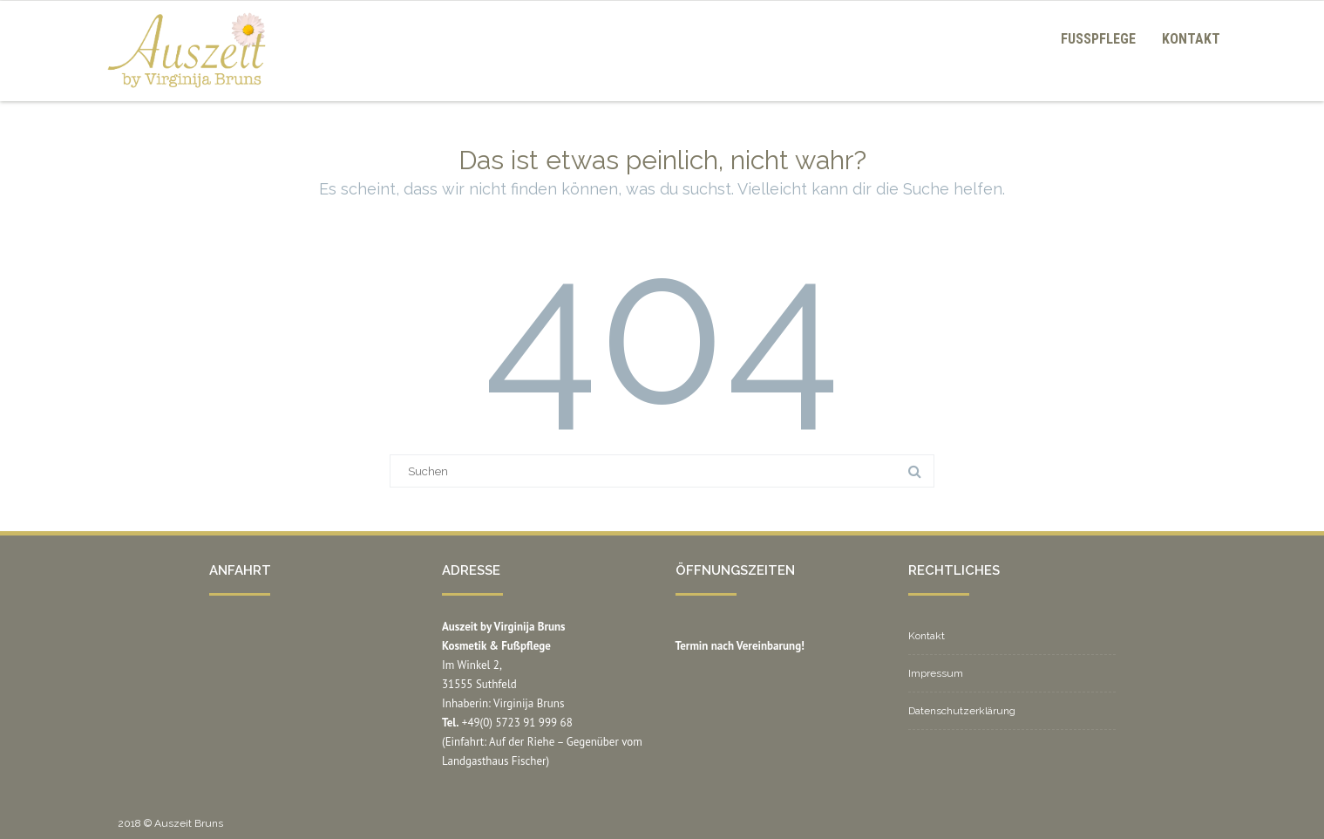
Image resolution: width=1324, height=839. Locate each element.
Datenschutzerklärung (961, 711)
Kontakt (1191, 39)
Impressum (935, 673)
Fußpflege (1098, 39)
